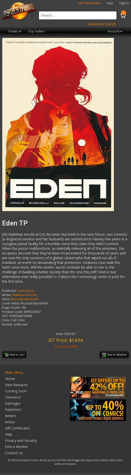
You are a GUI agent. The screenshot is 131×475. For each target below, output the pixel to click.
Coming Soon (16, 391)
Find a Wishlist (16, 446)
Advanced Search (102, 24)
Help (109, 3)
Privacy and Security (21, 440)
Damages (13, 403)
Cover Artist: (11, 303)
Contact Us (14, 452)
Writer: (7, 295)
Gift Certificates (89, 3)
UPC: (5, 316)
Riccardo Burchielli (24, 299)
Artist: (6, 299)
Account (115, 31)
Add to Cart (14, 355)
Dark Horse (26, 291)
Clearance (13, 397)
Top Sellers (36, 31)
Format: (7, 324)
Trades (15, 31)
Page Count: (11, 307)
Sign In (124, 3)
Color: (6, 320)
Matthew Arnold (24, 295)
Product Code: (12, 312)
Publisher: (9, 291)
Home (10, 378)
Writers (10, 415)
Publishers (13, 409)
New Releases (16, 384)
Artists (10, 422)
